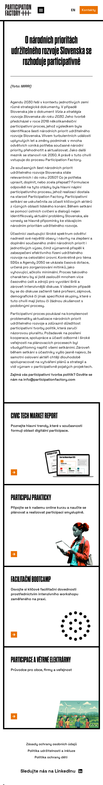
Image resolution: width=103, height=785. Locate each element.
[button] (41, 10)
